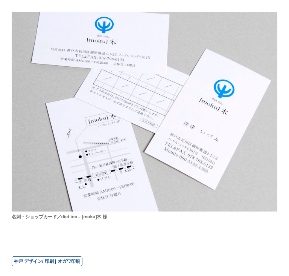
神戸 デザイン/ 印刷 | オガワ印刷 (47, 261)
